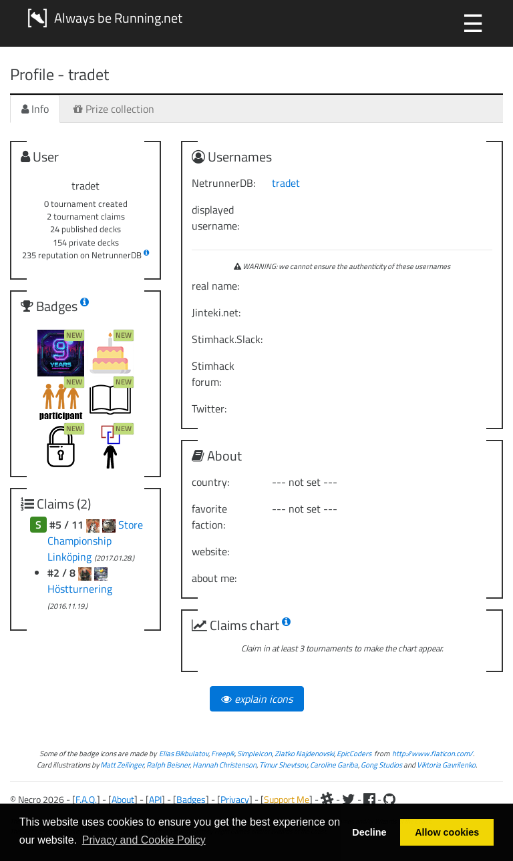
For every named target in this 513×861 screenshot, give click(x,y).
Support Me (286, 799)
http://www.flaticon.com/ (432, 753)
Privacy (234, 799)
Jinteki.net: (216, 312)
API (155, 799)
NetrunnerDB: (223, 183)
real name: (215, 286)
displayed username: (215, 218)
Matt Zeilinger (122, 764)
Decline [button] (369, 832)
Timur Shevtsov (283, 764)
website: (210, 551)
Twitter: (209, 408)
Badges (191, 799)
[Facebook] (369, 799)
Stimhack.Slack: (227, 339)
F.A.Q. (86, 799)
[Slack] (327, 799)
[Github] (389, 799)
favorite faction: (209, 517)
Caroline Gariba (334, 764)
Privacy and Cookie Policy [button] (144, 840)
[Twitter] (348, 799)
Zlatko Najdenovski (304, 753)
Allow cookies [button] (447, 832)
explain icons (257, 699)
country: (210, 482)
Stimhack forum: (213, 374)
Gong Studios (381, 764)
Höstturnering (79, 589)
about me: (214, 578)
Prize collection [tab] (113, 109)
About (123, 799)
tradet (286, 183)
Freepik (222, 753)
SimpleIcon (254, 753)
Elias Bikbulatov (183, 753)
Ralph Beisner (168, 764)
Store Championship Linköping (95, 541)
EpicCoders (354, 753)
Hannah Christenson (224, 764)
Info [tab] (35, 109)
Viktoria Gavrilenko (446, 764)
